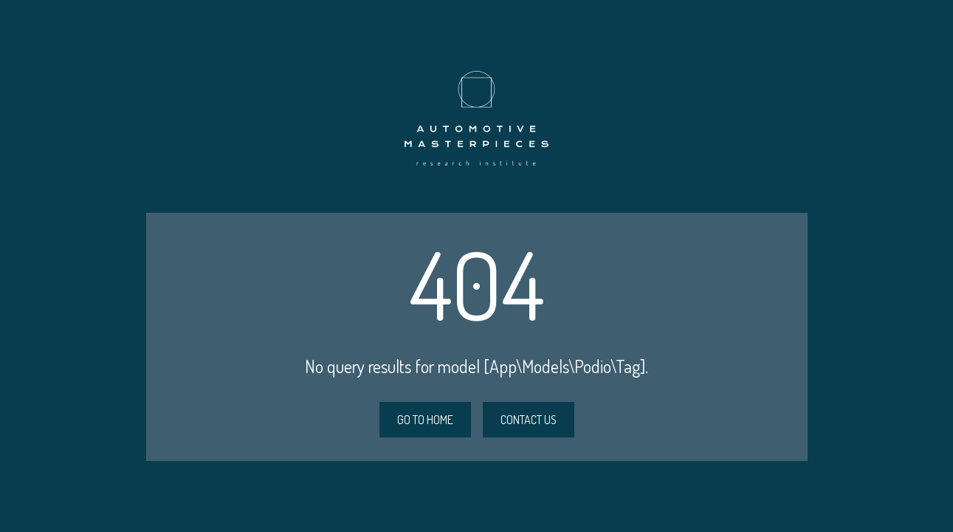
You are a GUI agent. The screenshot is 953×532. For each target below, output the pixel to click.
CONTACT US (528, 419)
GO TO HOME (425, 419)
